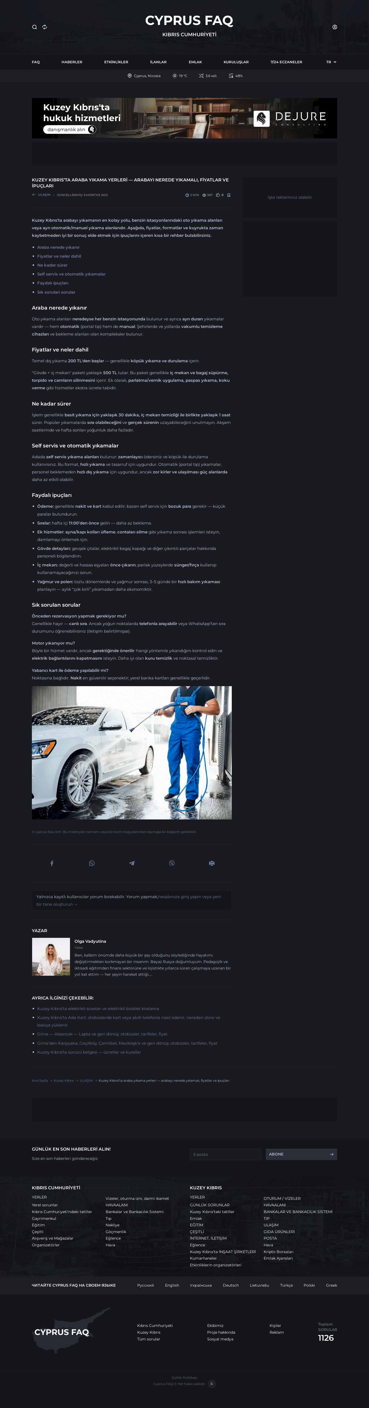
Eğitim (38, 1225)
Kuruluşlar (236, 62)
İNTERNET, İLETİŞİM (208, 1238)
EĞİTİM (196, 1225)
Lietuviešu (259, 1285)
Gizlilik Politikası (184, 1378)
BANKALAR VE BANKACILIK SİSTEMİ (298, 1211)
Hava (110, 1245)
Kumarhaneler (203, 1258)
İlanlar (158, 62)
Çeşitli (37, 1231)
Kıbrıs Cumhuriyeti (155, 1325)
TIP (267, 1218)
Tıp (108, 1218)
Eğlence (113, 1238)
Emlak (195, 62)
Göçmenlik (116, 1231)
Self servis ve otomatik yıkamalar (71, 274)
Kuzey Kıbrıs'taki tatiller (212, 1211)
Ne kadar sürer (52, 265)
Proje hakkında (221, 1332)
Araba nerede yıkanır (58, 247)
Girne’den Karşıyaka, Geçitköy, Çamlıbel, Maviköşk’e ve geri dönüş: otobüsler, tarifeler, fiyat (127, 1043)
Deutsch (231, 1285)
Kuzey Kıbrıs (148, 1332)
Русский (145, 1285)
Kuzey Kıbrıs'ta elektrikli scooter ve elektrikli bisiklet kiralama (98, 1008)
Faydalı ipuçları (52, 282)
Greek (331, 1285)
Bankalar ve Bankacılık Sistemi (135, 1211)
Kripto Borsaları (279, 1251)
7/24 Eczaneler (286, 62)
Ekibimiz (215, 1325)
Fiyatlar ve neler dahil (59, 256)
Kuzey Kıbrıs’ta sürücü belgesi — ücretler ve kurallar (89, 1052)
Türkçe (286, 1285)
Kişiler (275, 1325)
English (172, 1285)
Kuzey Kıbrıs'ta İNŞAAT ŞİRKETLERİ (223, 1251)
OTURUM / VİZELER (282, 1198)
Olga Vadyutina (90, 941)
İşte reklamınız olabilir (290, 197)
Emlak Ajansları (278, 1258)
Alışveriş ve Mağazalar (52, 1238)
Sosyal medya (220, 1339)
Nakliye (112, 1225)
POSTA (270, 1238)
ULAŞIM (271, 1225)
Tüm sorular (148, 1339)
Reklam (277, 1332)
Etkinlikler (116, 62)
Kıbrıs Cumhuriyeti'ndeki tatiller (62, 1211)
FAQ (36, 62)
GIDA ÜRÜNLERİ (279, 1231)
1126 (326, 1338)
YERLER (39, 1197)
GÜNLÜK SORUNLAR (210, 1205)
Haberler (72, 62)
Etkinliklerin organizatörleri (215, 1265)
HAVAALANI (117, 1205)
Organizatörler (46, 1245)
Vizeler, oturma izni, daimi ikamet (137, 1198)
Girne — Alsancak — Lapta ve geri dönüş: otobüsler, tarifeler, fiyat (102, 1034)
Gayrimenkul (44, 1218)
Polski (309, 1285)
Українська (201, 1285)
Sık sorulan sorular (56, 292)
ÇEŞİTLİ (197, 1231)
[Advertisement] (184, 154)
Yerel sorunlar (45, 1205)
